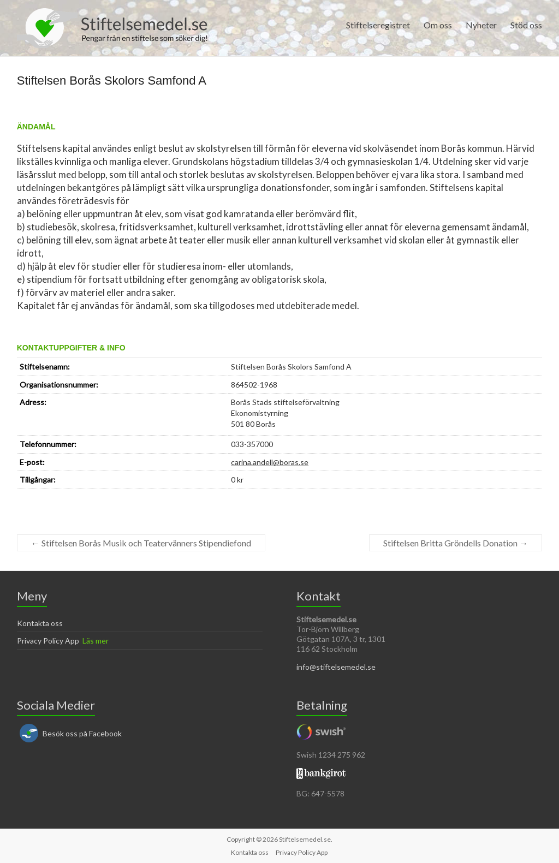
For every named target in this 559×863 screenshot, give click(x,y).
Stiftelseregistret (378, 25)
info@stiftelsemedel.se (336, 666)
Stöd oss (526, 25)
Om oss (438, 25)
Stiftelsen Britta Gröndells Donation (455, 543)
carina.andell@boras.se (269, 462)
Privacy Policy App (48, 640)
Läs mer (95, 640)
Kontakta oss (40, 623)
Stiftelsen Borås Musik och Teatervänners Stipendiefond (141, 543)
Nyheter (481, 25)
